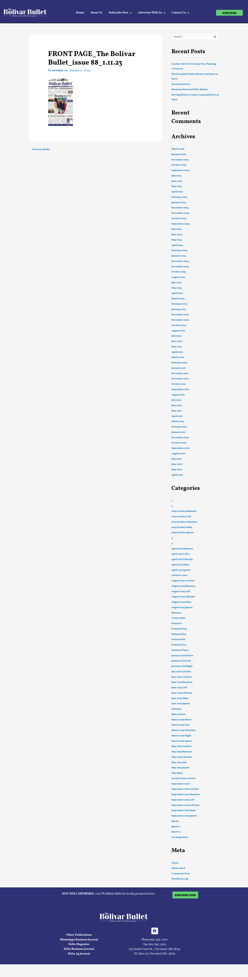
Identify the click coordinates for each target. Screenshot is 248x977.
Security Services (180, 84)
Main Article (178, 714)
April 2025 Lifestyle (182, 559)
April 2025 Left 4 (180, 554)
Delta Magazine (78, 944)
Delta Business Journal (79, 949)
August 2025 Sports (182, 607)
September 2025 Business (185, 794)
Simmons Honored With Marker (189, 89)
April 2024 (177, 245)
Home (80, 12)
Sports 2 (175, 832)
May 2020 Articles (181, 746)
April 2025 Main (180, 565)
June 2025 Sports (180, 703)
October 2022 (178, 325)
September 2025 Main (183, 810)
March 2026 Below (181, 720)
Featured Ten (178, 645)
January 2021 (178, 432)
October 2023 (178, 272)
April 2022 (177, 352)
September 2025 (180, 170)
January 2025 (178, 202)
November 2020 (180, 437)
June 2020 (176, 464)
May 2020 (176, 469)
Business (176, 613)
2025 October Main (181, 527)
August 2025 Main (181, 602)
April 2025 (177, 192)
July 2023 (176, 282)
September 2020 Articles (185, 789)
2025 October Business (183, 511)
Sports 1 (175, 826)
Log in (174, 863)
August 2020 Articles (183, 581)
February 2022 (179, 363)
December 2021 (179, 373)
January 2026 (178, 154)
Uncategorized (179, 837)
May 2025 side (179, 762)
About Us (96, 12)
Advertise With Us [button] (151, 13)
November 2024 (180, 213)
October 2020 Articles (183, 778)
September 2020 (180, 448)
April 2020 (177, 475)
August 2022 (178, 331)
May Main (177, 773)
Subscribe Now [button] (120, 13)
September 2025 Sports (184, 816)
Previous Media (39, 149)
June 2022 (176, 341)
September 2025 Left (182, 800)
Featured (176, 623)
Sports (175, 821)
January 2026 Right (182, 666)
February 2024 (179, 250)
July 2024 (176, 229)
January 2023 (178, 309)
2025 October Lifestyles (184, 522)
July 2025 (176, 176)
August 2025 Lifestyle (183, 597)
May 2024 (176, 240)
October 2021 (178, 384)
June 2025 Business (181, 682)
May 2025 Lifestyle (181, 757)
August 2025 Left (180, 591)
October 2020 (178, 443)
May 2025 (176, 186)
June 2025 (176, 181)
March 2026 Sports (181, 741)
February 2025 (179, 197)
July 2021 (176, 400)
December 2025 (180, 160)
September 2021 (180, 389)
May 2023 (176, 288)
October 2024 (178, 218)
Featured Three (180, 650)
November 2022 (180, 320)
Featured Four (179, 629)
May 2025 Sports (180, 768)
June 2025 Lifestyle (181, 693)
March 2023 (177, 298)
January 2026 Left (181, 661)
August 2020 (178, 453)
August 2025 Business (183, 586)
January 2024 (178, 256)
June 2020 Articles (181, 677)
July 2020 (176, 459)
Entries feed (178, 868)
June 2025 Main (179, 698)
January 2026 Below (182, 655)
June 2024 (176, 234)
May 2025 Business (181, 752)
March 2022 (177, 357)
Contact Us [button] (180, 13)
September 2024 (180, 224)
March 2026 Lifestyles (183, 730)
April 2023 (177, 293)
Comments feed (180, 874)
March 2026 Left (180, 725)
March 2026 (177, 149)
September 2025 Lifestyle (185, 805)
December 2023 (180, 261)
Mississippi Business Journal (79, 939)
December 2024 (180, 208)
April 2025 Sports (180, 570)
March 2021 (177, 421)
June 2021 (176, 405)
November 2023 (180, 267)
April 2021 (177, 416)
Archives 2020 (179, 575)
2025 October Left (181, 516)
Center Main (178, 618)
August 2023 (178, 277)
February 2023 (179, 304)
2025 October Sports (182, 532)
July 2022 (176, 336)
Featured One (178, 634)
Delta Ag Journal (79, 953)
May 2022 (176, 347)
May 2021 (176, 411)
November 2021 (180, 379)
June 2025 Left (179, 687)
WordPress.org (179, 879)
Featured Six (178, 639)
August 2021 (178, 395)
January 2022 (178, 368)
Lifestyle (176, 709)
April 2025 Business (182, 549)
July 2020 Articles (181, 671)
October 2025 (178, 165)
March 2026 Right (181, 736)
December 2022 (180, 314)
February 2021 (179, 427)
